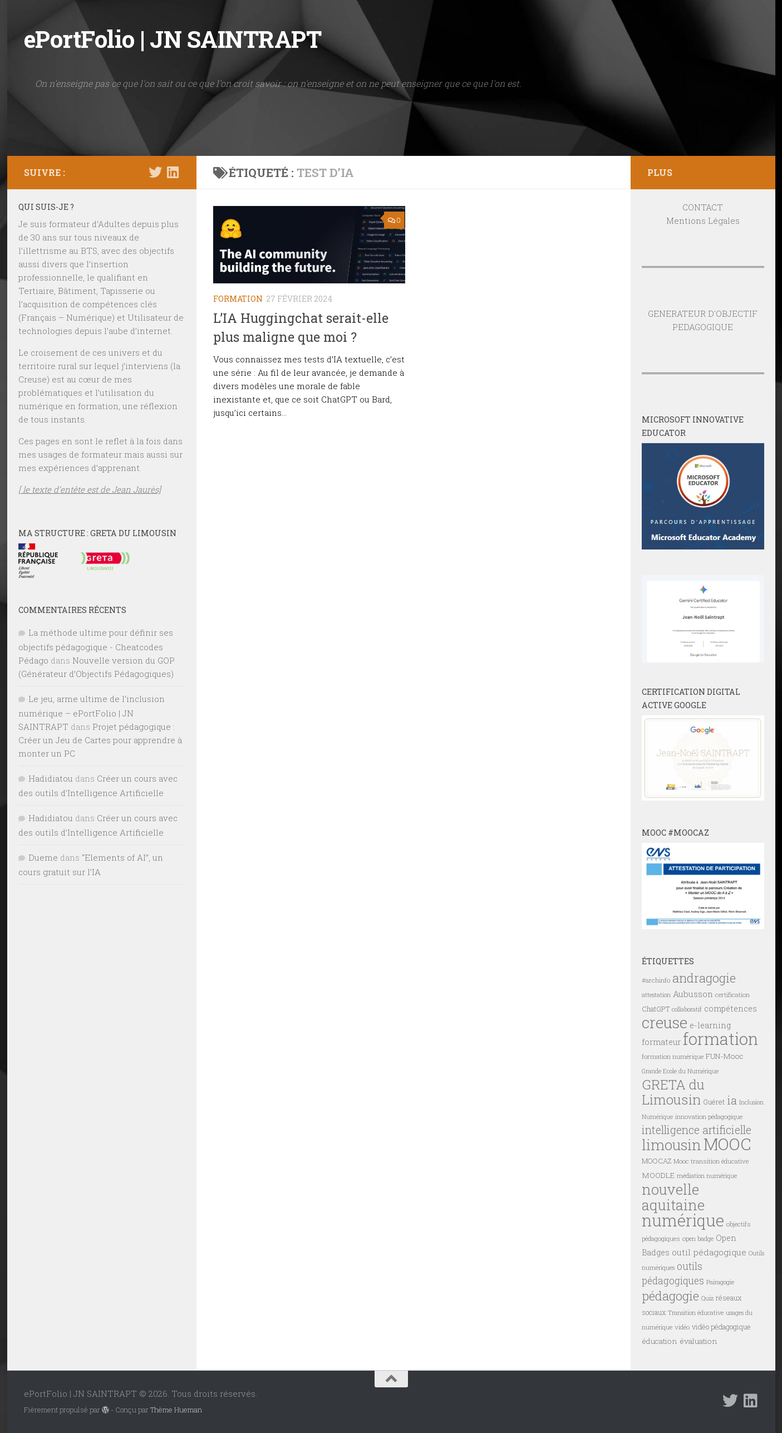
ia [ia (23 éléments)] (732, 1100)
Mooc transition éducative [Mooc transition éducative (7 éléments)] (711, 1161)
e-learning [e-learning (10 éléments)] (710, 1025)
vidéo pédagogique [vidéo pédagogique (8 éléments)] (721, 1326)
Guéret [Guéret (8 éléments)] (714, 1101)
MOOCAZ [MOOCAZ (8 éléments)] (656, 1160)
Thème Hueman (176, 1410)
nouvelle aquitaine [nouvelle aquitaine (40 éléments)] (673, 1197)
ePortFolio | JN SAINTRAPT (173, 38)
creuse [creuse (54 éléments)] (664, 1022)
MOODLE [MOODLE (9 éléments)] (658, 1175)
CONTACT (702, 207)
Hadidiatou (50, 778)
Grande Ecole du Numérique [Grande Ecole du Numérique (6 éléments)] (680, 1071)
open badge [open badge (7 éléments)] (698, 1238)
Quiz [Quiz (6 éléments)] (707, 1298)
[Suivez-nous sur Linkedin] (173, 172)
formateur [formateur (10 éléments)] (661, 1042)
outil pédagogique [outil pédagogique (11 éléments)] (709, 1252)
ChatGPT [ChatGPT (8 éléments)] (656, 1008)
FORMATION (238, 298)
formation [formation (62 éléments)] (720, 1038)
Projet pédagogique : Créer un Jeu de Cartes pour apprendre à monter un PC (100, 740)
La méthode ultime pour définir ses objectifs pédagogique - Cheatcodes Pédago (95, 646)
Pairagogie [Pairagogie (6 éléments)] (720, 1282)
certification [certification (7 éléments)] (732, 994)
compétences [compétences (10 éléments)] (730, 1008)
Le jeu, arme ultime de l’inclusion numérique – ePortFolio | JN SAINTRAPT (91, 712)
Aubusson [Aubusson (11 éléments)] (693, 993)
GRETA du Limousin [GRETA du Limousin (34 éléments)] (673, 1092)
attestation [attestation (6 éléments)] (656, 995)
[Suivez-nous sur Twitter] (155, 172)
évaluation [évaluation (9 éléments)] (698, 1341)
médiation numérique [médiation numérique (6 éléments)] (707, 1176)
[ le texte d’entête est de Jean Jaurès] (89, 489)
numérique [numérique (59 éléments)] (683, 1220)
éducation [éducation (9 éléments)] (659, 1341)
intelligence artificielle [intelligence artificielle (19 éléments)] (696, 1130)
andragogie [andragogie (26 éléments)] (704, 978)
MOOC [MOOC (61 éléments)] (727, 1144)
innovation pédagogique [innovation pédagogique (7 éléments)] (708, 1116)
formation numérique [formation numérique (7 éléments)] (673, 1056)
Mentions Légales (703, 220)
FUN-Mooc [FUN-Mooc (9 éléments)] (725, 1056)
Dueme (43, 857)
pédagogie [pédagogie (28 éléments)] (670, 1295)
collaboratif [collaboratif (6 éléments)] (687, 1009)
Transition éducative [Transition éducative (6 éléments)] (696, 1313)
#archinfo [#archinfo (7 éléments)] (656, 980)
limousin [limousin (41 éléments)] (671, 1144)
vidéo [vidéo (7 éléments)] (682, 1327)
